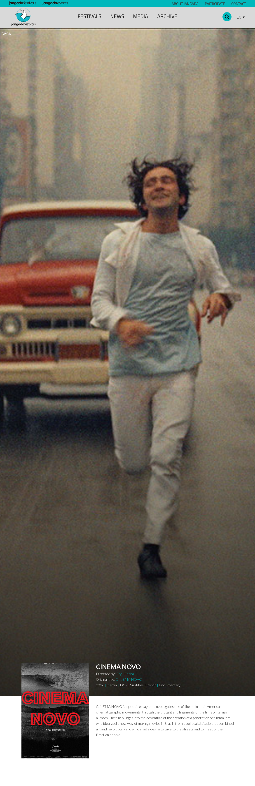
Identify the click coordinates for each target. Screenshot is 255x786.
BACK (6, 33)
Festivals (89, 16)
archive (167, 16)
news (117, 16)
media (140, 16)
